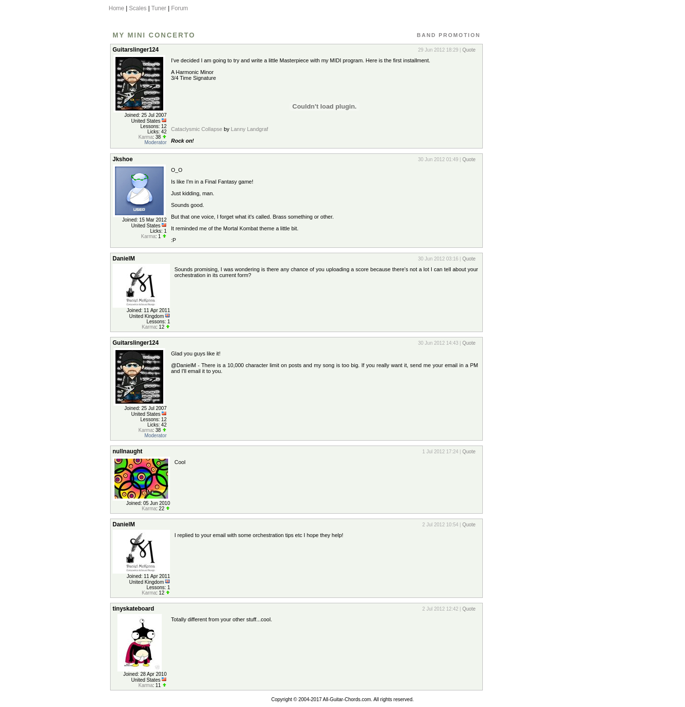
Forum (179, 8)
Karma (145, 137)
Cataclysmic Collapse (196, 129)
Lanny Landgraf (249, 129)
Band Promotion (449, 35)
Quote (469, 50)
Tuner (158, 8)
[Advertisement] (529, 186)
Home (116, 8)
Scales (138, 8)
